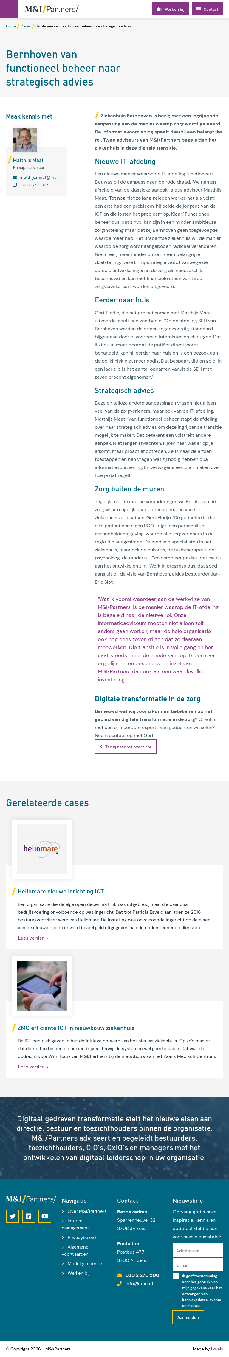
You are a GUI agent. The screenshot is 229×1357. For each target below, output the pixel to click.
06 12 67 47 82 (34, 185)
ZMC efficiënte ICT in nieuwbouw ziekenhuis (76, 1027)
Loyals (217, 1349)
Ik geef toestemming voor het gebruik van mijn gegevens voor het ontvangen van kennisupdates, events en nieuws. (202, 1291)
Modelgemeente (85, 1264)
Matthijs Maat (28, 160)
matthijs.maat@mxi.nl (39, 177)
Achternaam (187, 1250)
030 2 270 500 (142, 1275)
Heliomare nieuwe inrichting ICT (61, 891)
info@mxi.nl (139, 1283)
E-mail (182, 1265)
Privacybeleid (82, 1238)
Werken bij (79, 1273)
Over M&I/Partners (87, 1211)
